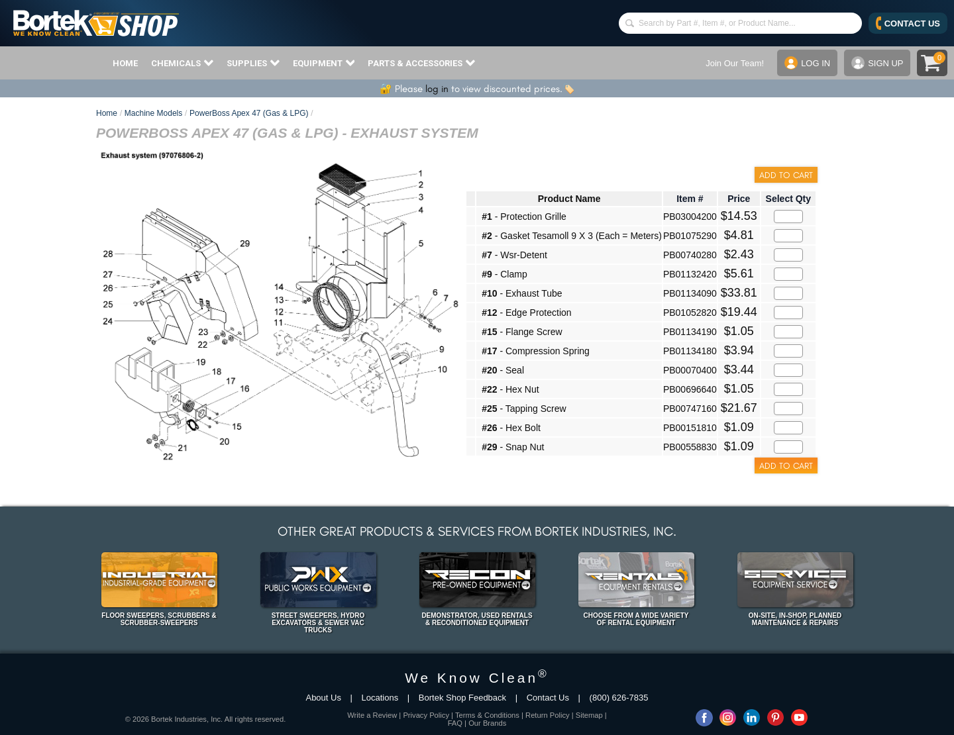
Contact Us (548, 698)
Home (106, 113)
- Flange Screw (522, 331)
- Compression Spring (536, 351)
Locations (380, 698)
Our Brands (487, 723)
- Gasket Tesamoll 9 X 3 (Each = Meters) (572, 235)
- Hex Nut (510, 389)
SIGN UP (877, 63)
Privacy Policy (426, 715)
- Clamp (504, 274)
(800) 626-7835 (619, 698)
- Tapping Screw (524, 408)
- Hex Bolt (511, 427)
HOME (125, 63)
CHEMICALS (182, 63)
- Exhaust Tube (522, 293)
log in (437, 89)
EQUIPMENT (324, 63)
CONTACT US (908, 23)
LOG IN (807, 63)
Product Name (569, 198)
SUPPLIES (253, 63)
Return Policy (547, 715)
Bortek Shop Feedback (462, 698)
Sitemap (589, 715)
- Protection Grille (524, 216)
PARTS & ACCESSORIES (421, 63)
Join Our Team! (735, 63)
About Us (323, 698)
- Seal (503, 370)
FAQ (455, 723)
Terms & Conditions (487, 715)
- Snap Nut (513, 447)
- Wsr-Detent (514, 255)
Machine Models (153, 113)
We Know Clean (477, 677)
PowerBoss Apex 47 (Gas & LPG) (248, 113)
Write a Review (372, 715)
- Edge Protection (526, 312)
